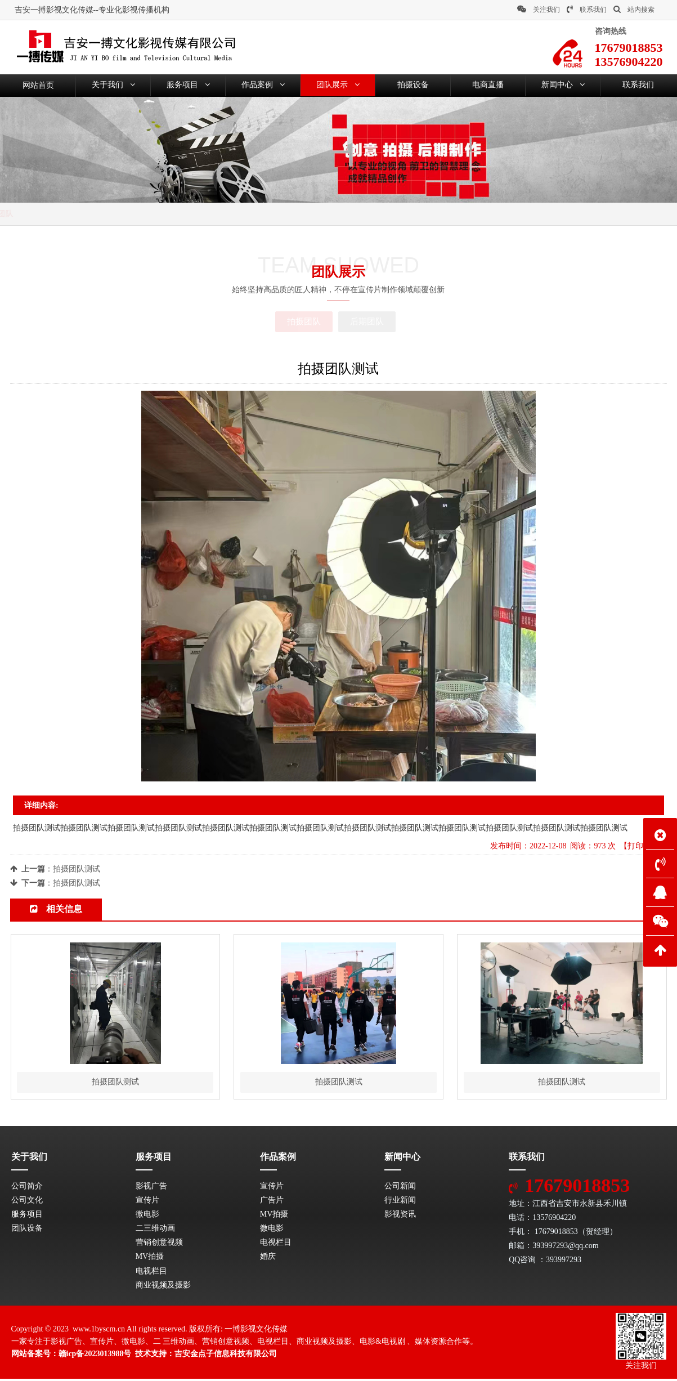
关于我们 (113, 85)
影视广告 (151, 1187)
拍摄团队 (137, 213)
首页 (54, 213)
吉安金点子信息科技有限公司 (225, 1355)
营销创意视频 (159, 1244)
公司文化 (27, 1201)
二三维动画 (155, 1230)
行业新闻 (400, 1201)
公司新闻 (400, 1187)
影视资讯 (400, 1216)
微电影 (147, 1216)
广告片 (272, 1201)
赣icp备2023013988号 (95, 1355)
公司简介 (27, 1187)
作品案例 (263, 85)
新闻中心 (563, 85)
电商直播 (488, 85)
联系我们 (587, 9)
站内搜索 (633, 9)
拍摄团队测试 (76, 869)
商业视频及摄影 (163, 1287)
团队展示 (338, 85)
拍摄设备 (413, 85)
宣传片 (147, 1201)
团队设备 (27, 1230)
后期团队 (367, 321)
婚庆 (268, 1258)
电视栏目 (151, 1272)
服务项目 (188, 85)
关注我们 (538, 9)
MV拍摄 (150, 1258)
